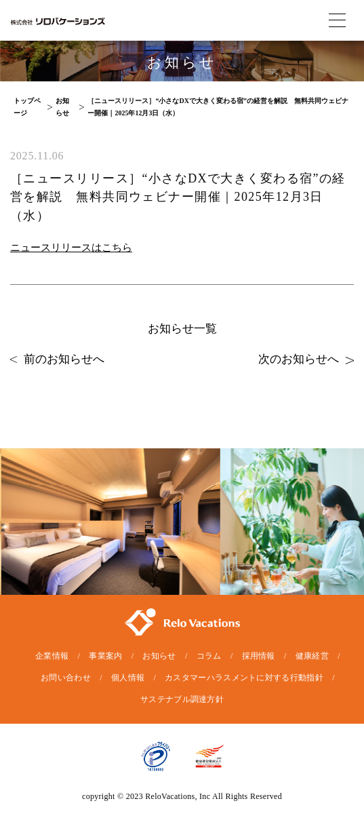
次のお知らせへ (306, 359)
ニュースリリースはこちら (71, 247)
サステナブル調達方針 (182, 699)
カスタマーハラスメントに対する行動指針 (244, 677)
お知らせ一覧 (182, 328)
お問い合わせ (66, 677)
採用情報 (258, 656)
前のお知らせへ (57, 359)
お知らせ (159, 656)
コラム (209, 656)
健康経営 (312, 656)
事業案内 (105, 656)
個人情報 (127, 677)
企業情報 (51, 656)
